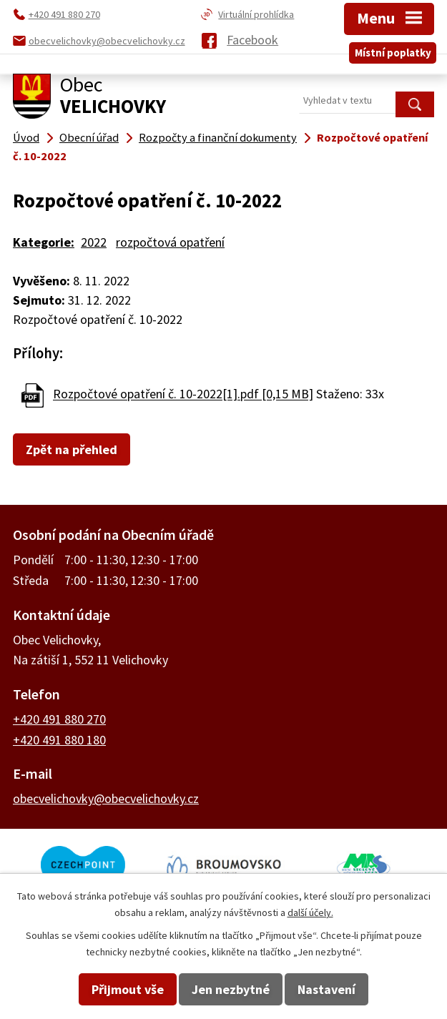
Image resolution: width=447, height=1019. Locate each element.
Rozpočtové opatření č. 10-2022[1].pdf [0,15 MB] (183, 394)
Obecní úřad (89, 137)
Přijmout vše (128, 989)
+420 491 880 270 (59, 719)
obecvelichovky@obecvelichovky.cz (106, 798)
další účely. (310, 912)
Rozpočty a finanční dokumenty (218, 137)
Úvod (26, 137)
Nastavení (326, 989)
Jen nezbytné (231, 989)
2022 (94, 242)
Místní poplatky (393, 52)
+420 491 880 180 (59, 740)
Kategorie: (43, 242)
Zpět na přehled (71, 449)
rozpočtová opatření (170, 242)
